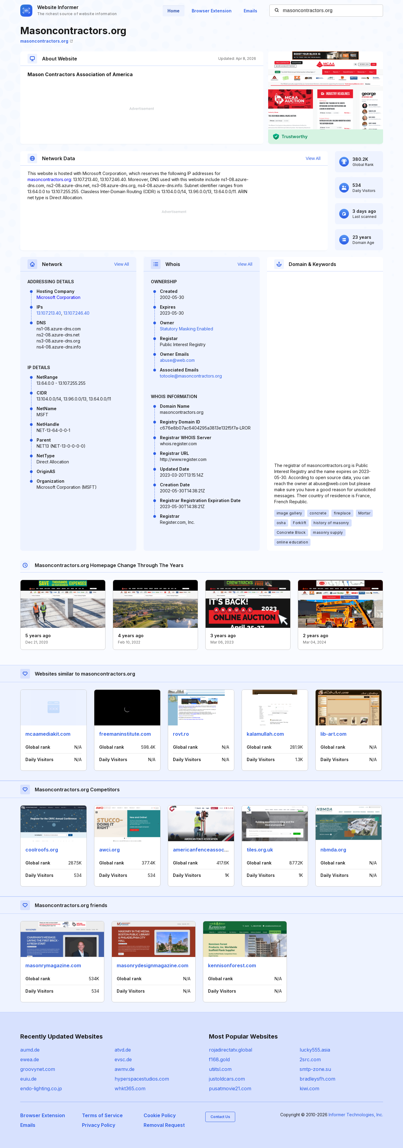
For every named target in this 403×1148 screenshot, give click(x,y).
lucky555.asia (315, 1050)
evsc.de (123, 1059)
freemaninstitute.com (125, 734)
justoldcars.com (227, 1079)
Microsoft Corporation (58, 297)
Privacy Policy (98, 1125)
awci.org (109, 850)
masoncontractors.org (46, 41)
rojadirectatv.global (230, 1050)
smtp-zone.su (315, 1069)
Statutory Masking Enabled (186, 328)
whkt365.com (130, 1088)
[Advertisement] (142, 125)
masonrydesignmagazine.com (152, 965)
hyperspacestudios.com (142, 1079)
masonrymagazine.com (53, 965)
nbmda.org (333, 850)
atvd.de (123, 1050)
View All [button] (313, 158)
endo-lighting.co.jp (41, 1088)
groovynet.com (37, 1069)
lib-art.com (333, 734)
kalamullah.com (265, 734)
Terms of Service (102, 1115)
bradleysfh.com (317, 1079)
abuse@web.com (177, 360)
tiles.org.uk (260, 850)
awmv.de (125, 1069)
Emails (250, 10)
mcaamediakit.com (47, 734)
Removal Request (164, 1125)
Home (173, 10)
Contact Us (220, 1116)
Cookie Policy (160, 1115)
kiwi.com (309, 1088)
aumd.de (30, 1050)
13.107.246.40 (76, 313)
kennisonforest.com (232, 965)
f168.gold (219, 1059)
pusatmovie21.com (230, 1088)
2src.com (310, 1059)
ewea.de (29, 1059)
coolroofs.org (41, 850)
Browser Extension (212, 10)
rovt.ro (181, 734)
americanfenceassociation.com (211, 850)
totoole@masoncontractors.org (191, 375)
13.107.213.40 (49, 313)
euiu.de (28, 1079)
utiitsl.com (220, 1069)
